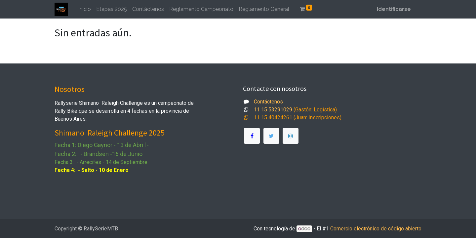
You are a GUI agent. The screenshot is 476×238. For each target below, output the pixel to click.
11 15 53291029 (273, 109)
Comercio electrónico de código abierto (375, 228)
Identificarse (394, 9)
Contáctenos (268, 102)
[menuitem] (85, 9)
